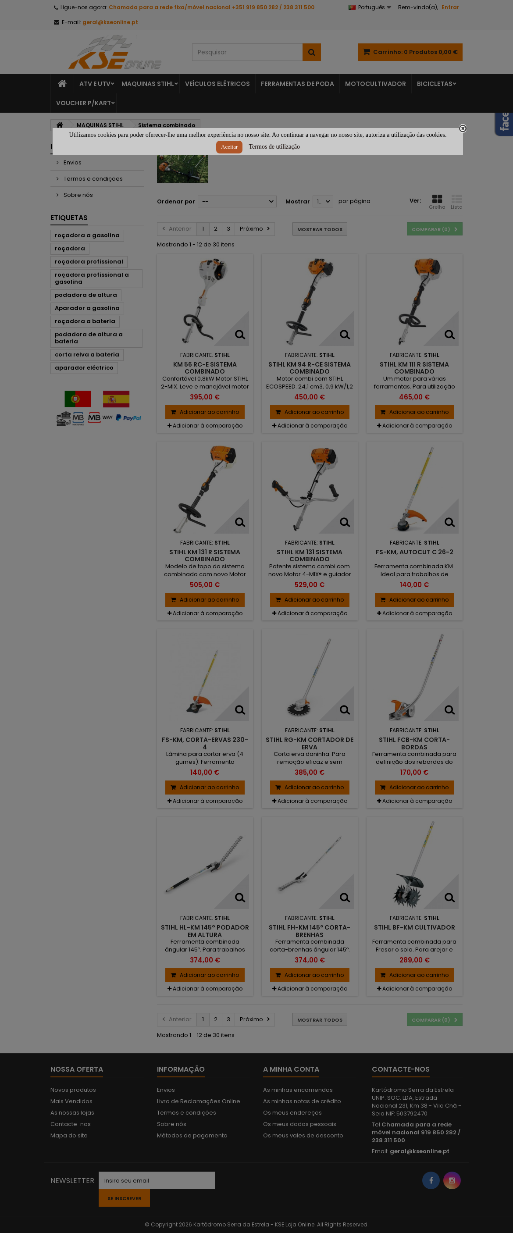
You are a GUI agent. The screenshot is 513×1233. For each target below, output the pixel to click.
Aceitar (229, 146)
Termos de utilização (274, 146)
